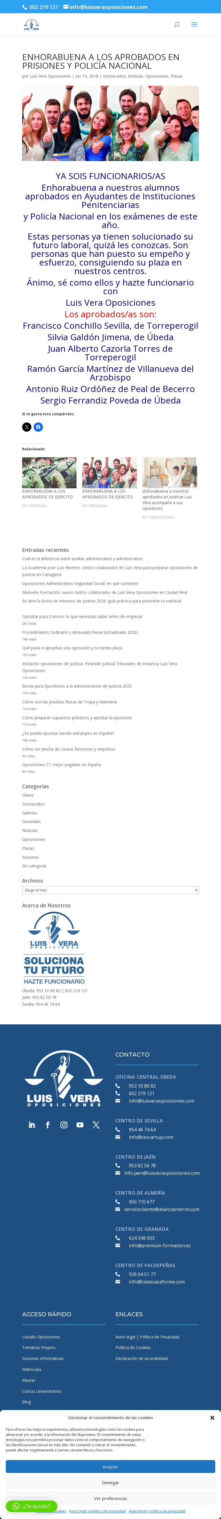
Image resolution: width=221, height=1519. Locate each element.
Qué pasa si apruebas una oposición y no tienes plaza (72, 648)
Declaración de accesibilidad (141, 1358)
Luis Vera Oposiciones (50, 76)
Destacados (114, 76)
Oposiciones (156, 76)
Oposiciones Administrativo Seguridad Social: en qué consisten (80, 583)
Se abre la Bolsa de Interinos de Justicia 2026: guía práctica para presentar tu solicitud (101, 601)
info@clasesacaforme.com (157, 1282)
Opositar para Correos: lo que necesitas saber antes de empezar (82, 616)
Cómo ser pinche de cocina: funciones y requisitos (68, 749)
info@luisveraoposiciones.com (161, 1101)
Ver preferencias (110, 1498)
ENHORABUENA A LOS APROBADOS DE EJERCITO (47, 494)
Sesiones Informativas (43, 1358)
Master (28, 1380)
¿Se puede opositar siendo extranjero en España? (68, 733)
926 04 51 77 (142, 1274)
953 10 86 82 (142, 1086)
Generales (31, 821)
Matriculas (31, 1369)
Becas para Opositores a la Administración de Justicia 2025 (77, 686)
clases (28, 795)
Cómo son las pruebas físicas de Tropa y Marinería (69, 702)
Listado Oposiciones (41, 1337)
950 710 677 (142, 1202)
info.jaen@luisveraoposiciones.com (162, 1173)
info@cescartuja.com (151, 1137)
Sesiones (30, 857)
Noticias (135, 76)
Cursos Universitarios (42, 1391)
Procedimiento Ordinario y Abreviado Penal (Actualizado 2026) (80, 632)
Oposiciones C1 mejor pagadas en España (61, 764)
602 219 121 (142, 1093)
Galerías (29, 813)
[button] (212, 1418)
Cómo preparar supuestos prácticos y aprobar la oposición (77, 717)
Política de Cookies (133, 1347)
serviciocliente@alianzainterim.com (161, 1209)
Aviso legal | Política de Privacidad (147, 1337)
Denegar (110, 1482)
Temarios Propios (39, 1347)
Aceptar (110, 1467)
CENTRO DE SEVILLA (139, 1121)
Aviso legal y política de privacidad (97, 1511)
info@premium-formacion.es (160, 1245)
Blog (26, 1402)
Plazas (177, 76)
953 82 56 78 (142, 1165)
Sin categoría (34, 865)
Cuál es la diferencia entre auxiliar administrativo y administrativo (82, 558)
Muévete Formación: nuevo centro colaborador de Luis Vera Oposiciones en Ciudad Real (104, 592)
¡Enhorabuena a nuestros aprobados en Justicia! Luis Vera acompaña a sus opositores (167, 499)
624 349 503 (142, 1238)
